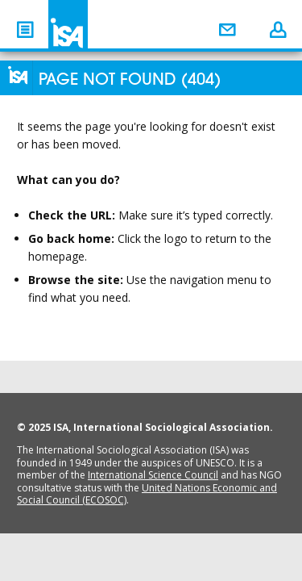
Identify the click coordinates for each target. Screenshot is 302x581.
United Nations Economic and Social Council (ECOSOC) (147, 494)
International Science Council (153, 475)
